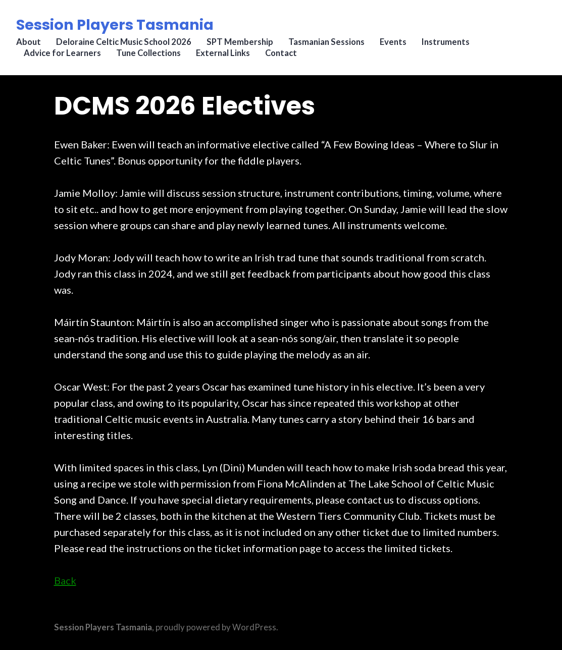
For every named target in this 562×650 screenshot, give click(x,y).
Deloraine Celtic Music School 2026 (123, 43)
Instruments (446, 43)
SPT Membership (240, 43)
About (28, 43)
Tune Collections (148, 53)
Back (65, 580)
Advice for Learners (62, 53)
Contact (281, 53)
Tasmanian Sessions (326, 43)
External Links (223, 53)
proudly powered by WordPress (216, 627)
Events (393, 43)
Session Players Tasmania (115, 25)
